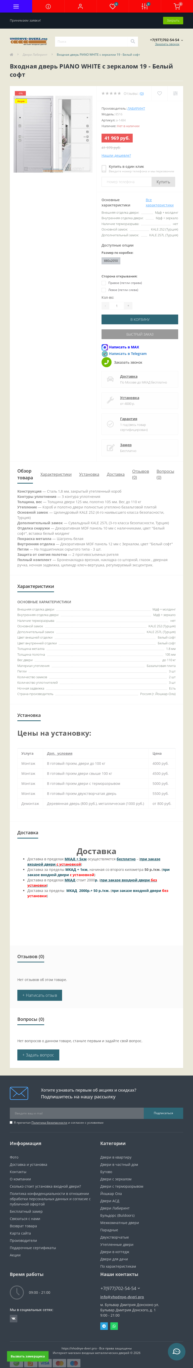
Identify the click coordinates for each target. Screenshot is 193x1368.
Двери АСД (109, 1200)
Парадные (109, 1230)
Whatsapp (114, 1326)
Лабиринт (136, 108)
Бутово (106, 1171)
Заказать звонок (167, 44)
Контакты (18, 1171)
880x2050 (111, 261)
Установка (129, 397)
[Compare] (175, 93)
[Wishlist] (159, 93)
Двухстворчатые (114, 1237)
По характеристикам (118, 1266)
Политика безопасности (49, 1122)
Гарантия (128, 418)
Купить (163, 182)
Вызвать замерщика (27, 1356)
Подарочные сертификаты (33, 1247)
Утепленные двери (116, 1244)
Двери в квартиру (115, 1157)
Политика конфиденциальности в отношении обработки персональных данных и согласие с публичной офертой (50, 1198)
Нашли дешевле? (116, 155)
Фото (14, 1157)
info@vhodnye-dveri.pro (122, 1297)
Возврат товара (23, 1226)
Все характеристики (160, 202)
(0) (142, 93)
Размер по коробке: (117, 252)
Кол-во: (108, 297)
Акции (15, 1255)
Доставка (128, 376)
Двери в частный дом (119, 1164)
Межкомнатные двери (119, 1222)
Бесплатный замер (26, 1211)
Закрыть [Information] (173, 20)
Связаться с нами (25, 1218)
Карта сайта (20, 1233)
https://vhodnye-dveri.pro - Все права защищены (97, 1348)
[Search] (132, 42)
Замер (126, 444)
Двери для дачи (114, 1259)
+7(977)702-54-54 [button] (120, 1288)
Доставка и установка (28, 1164)
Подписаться (163, 1113)
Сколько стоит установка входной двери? (45, 1186)
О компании (20, 1179)
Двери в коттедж (114, 1251)
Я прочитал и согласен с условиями (59, 1122)
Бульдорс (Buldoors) (117, 1215)
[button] (80, 6)
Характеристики (56, 474)
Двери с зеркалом (115, 1179)
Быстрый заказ (140, 334)
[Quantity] (116, 306)
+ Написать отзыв (39, 995)
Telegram (104, 1326)
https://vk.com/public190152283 (14, 1318)
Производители (23, 1240)
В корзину (140, 319)
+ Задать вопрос (38, 1055)
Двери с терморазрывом (121, 1186)
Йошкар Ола (111, 1193)
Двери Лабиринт (35, 54)
